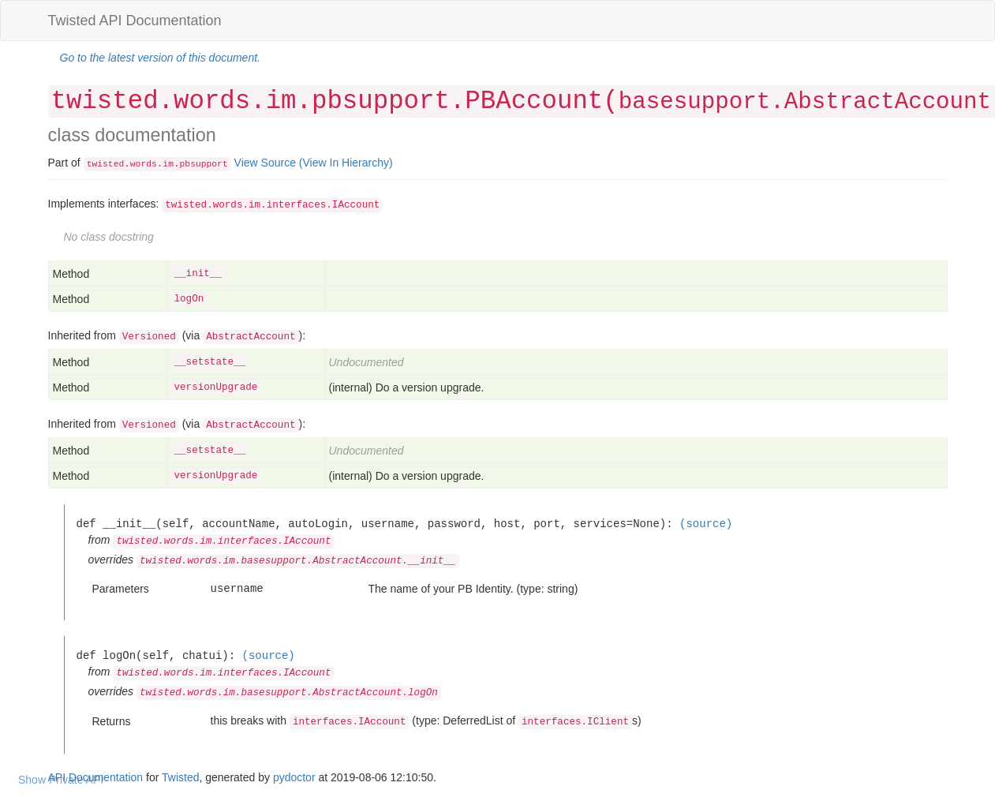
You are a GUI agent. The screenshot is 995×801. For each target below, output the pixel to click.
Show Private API (60, 779)
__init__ (198, 273)
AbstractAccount (250, 336)
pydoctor (294, 777)
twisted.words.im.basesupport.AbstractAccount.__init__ (298, 561)
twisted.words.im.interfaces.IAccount (272, 205)
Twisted (180, 777)
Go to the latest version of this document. (160, 57)
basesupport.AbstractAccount (805, 102)
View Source (265, 162)
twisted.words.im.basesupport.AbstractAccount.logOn (289, 692)
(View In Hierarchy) (346, 162)
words (143, 164)
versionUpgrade (216, 387)
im (168, 164)
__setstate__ (210, 362)
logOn (189, 299)
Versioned (149, 336)
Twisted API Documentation (135, 20)
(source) (705, 523)
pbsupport (204, 164)
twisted (106, 164)
